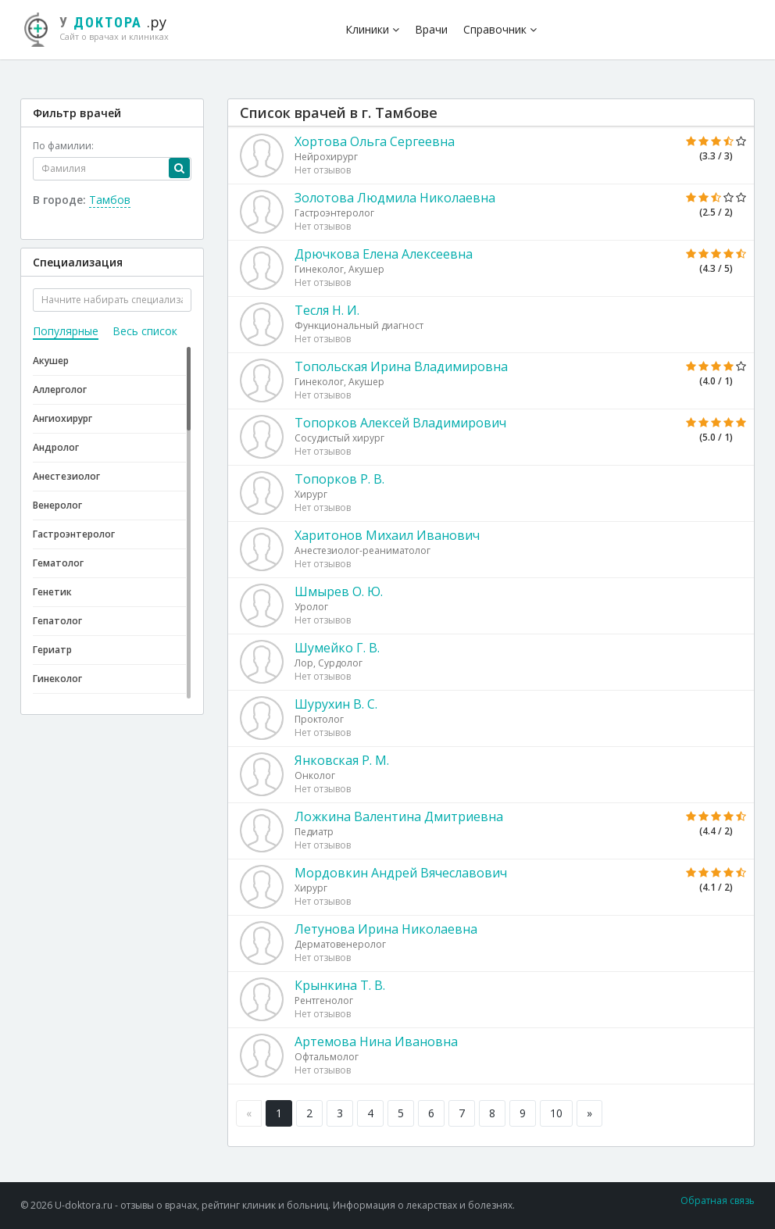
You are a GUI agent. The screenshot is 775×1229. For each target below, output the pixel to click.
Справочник (500, 29)
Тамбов (109, 199)
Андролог (56, 447)
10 (556, 1113)
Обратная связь (717, 1200)
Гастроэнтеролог (74, 534)
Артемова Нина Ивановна (376, 1041)
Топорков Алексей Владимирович (400, 422)
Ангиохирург (62, 418)
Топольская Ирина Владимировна (401, 366)
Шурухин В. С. (336, 704)
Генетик (52, 591)
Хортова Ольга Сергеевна (375, 141)
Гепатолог (57, 620)
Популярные (65, 330)
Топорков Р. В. (339, 479)
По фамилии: (63, 145)
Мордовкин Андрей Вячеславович (401, 872)
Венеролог (57, 505)
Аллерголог (60, 389)
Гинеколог (57, 678)
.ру (102, 27)
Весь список (144, 330)
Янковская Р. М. (342, 760)
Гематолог (58, 563)
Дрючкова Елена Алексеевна (384, 254)
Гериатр (52, 649)
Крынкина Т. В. (340, 985)
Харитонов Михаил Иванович (387, 535)
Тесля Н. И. (327, 310)
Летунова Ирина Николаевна (386, 929)
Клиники (372, 29)
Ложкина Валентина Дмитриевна (399, 816)
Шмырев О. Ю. (339, 591)
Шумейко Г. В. (337, 647)
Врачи (431, 29)
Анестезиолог (66, 476)
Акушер (51, 360)
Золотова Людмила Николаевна (395, 197)
